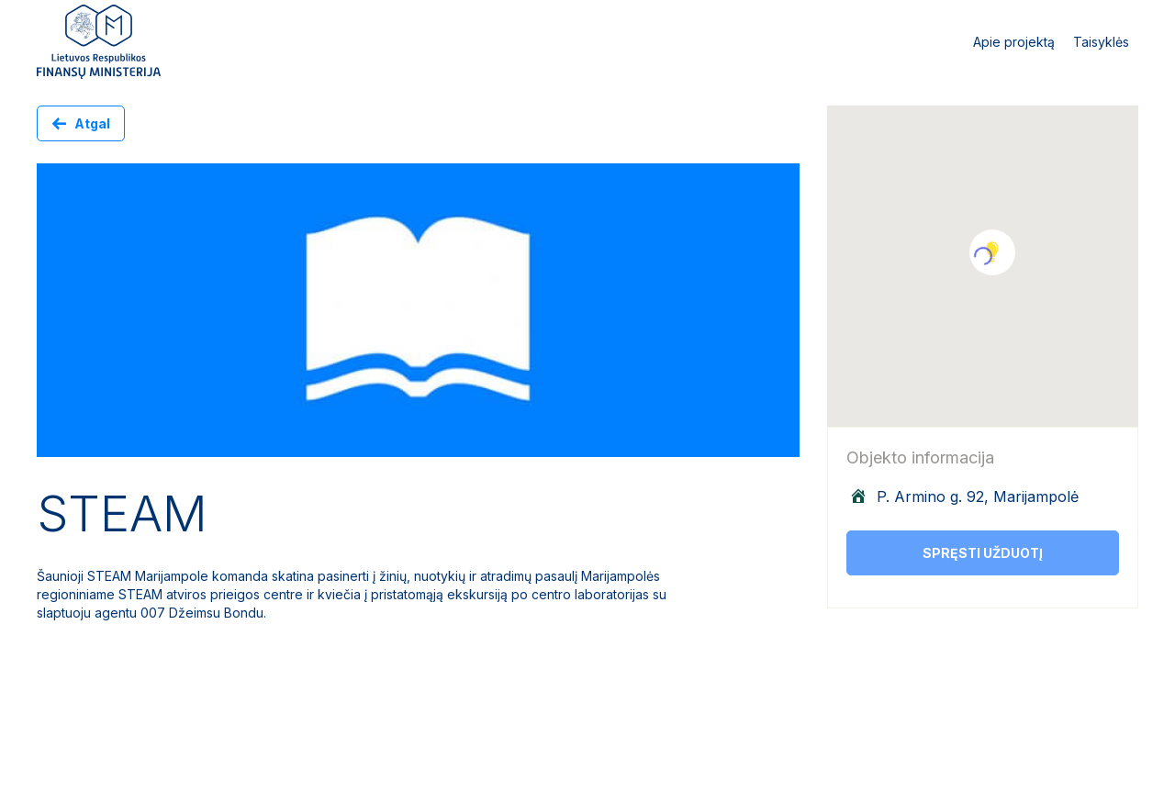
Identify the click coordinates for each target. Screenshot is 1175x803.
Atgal (92, 123)
